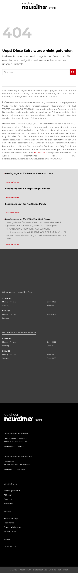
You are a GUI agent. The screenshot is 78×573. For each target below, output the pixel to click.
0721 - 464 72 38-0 (19, 469)
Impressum (25, 569)
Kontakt (7, 512)
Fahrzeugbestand (12, 490)
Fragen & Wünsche (12, 527)
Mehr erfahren (12, 182)
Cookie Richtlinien (59, 569)
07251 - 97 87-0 (17, 447)
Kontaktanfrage (11, 518)
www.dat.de (39, 153)
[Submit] (73, 72)
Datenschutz (40, 569)
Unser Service (10, 546)
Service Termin (10, 531)
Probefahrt (9, 523)
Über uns (8, 499)
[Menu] (74, 6)
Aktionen (8, 495)
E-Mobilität (9, 503)
